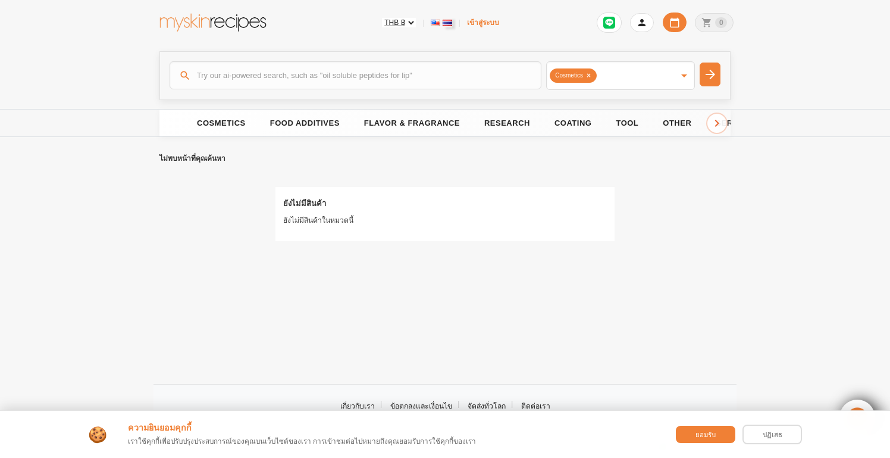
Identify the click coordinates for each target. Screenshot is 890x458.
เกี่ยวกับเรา (357, 406)
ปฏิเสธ (772, 434)
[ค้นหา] (356, 75)
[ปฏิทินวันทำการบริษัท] (675, 22)
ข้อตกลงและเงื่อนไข (421, 406)
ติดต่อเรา (535, 406)
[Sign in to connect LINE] (609, 23)
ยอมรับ (705, 434)
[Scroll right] (717, 123)
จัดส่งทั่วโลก (487, 406)
